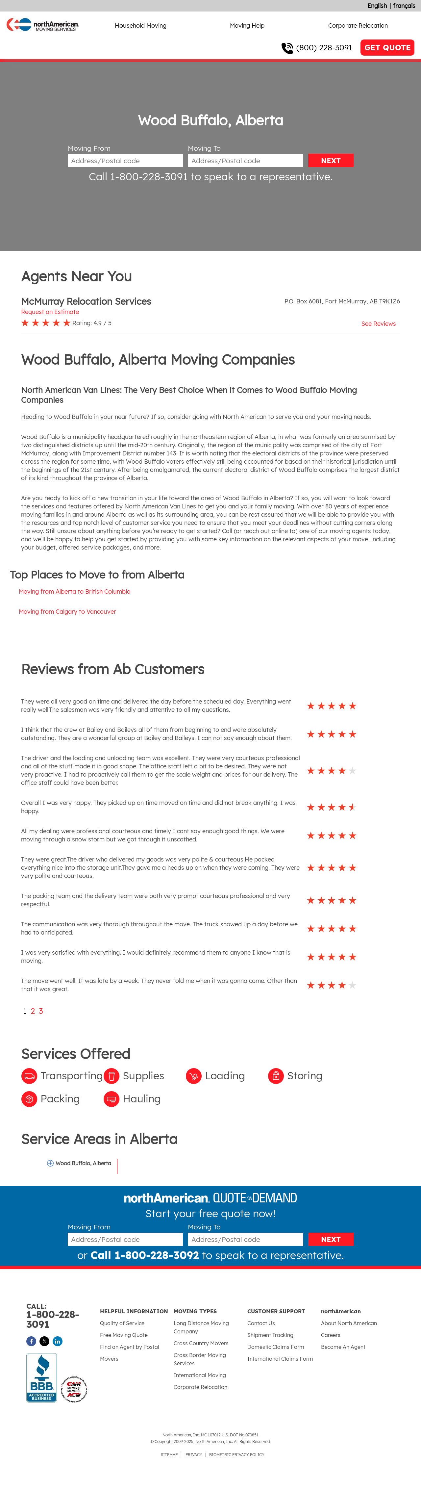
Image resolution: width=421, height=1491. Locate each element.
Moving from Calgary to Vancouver (67, 611)
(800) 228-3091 (324, 47)
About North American (349, 1323)
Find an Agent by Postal (129, 1347)
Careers (330, 1335)
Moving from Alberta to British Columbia (75, 591)
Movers (109, 1358)
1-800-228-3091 (63, 1316)
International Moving (200, 1375)
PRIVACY (194, 1454)
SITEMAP (169, 1454)
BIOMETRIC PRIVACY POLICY (236, 1454)
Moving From (89, 148)
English (377, 6)
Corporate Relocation (358, 25)
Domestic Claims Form (275, 1347)
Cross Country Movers (201, 1343)
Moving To (204, 148)
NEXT (331, 160)
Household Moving (140, 25)
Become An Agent (343, 1347)
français (404, 6)
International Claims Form (280, 1358)
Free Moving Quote (124, 1335)
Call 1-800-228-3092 (144, 1255)
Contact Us (261, 1323)
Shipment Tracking (270, 1335)
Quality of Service (122, 1323)
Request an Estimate (50, 312)
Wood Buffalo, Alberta (83, 1163)
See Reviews (378, 323)
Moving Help (247, 25)
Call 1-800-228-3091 (138, 176)
